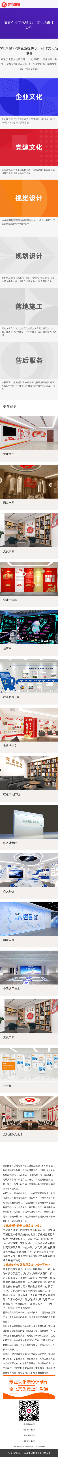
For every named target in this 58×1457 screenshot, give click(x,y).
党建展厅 (8, 454)
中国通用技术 (11, 988)
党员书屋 (8, 551)
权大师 (7, 1085)
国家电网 (8, 502)
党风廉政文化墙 (13, 1134)
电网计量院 (10, 842)
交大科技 (8, 891)
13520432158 (29, 1452)
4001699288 (44, 1452)
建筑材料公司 (11, 697)
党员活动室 (10, 745)
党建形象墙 (10, 599)
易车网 (7, 648)
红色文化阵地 (11, 794)
